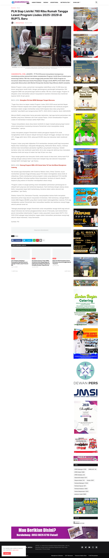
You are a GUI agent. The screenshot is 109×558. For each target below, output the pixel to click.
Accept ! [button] (7, 553)
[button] (96, 2)
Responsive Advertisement (41, 230)
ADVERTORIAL (54, 2)
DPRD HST (92, 469)
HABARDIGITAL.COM (18, 74)
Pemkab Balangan (81, 483)
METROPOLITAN (65, 2)
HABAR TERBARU (36, 2)
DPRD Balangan (80, 469)
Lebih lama (67, 271)
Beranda (13, 8)
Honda (90, 480)
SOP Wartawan (69, 555)
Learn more (15, 550)
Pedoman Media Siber (81, 555)
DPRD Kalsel (79, 472)
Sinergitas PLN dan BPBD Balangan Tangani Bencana (37, 100)
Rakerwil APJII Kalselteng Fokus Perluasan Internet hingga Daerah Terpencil (62, 262)
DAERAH (45, 2)
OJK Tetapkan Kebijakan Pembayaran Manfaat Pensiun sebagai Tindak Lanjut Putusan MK (19, 263)
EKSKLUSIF (76, 2)
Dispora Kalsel (80, 480)
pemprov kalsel (80, 494)
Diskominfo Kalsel (81, 477)
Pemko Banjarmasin (81, 491)
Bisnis (18, 8)
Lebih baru (15, 271)
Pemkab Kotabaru (81, 488)
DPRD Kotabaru (80, 475)
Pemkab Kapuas (80, 486)
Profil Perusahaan (93, 555)
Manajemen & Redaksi (57, 555)
